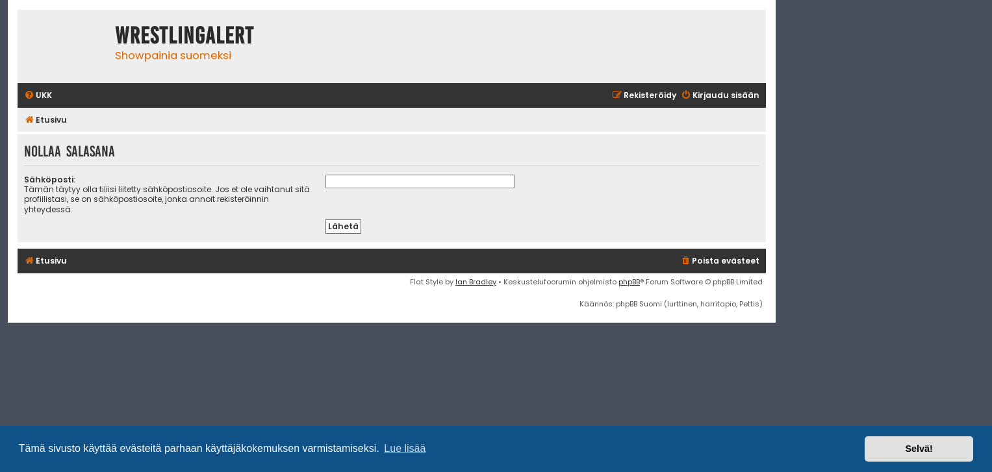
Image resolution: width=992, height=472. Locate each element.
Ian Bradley (475, 282)
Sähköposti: (49, 179)
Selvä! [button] (918, 448)
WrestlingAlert (184, 36)
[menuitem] (38, 96)
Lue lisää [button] (405, 448)
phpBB (629, 282)
